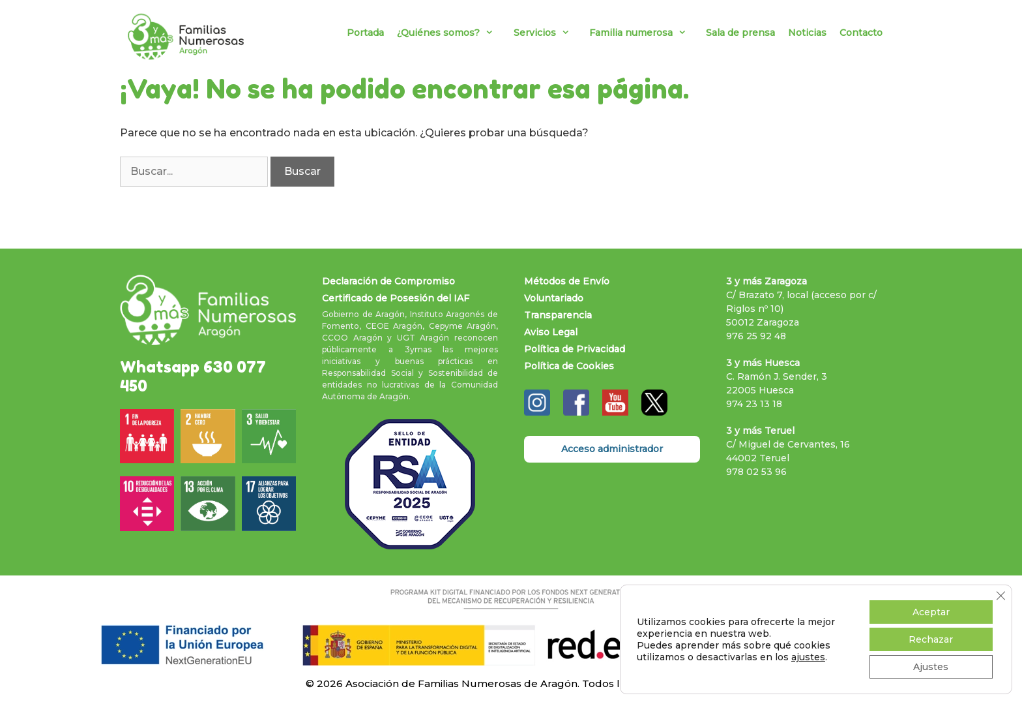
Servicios (548, 32)
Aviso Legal (550, 332)
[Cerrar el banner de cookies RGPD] (1000, 595)
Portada (365, 32)
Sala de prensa (740, 32)
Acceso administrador (612, 449)
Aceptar (931, 612)
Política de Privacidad (574, 349)
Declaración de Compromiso (388, 281)
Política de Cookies (569, 366)
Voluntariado (553, 298)
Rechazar (931, 639)
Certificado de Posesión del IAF (395, 298)
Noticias (807, 32)
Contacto (861, 32)
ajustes (808, 657)
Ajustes (930, 667)
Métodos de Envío (566, 281)
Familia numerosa (644, 32)
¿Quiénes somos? (451, 32)
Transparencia (558, 315)
